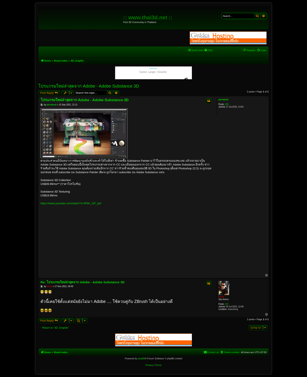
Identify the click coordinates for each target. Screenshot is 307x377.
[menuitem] (208, 50)
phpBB (141, 358)
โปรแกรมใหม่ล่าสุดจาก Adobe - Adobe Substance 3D (88, 86)
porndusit (223, 99)
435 (227, 104)
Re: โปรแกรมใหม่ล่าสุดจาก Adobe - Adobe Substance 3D (83, 282)
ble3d (221, 297)
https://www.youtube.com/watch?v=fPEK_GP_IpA (71, 203)
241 (227, 304)
